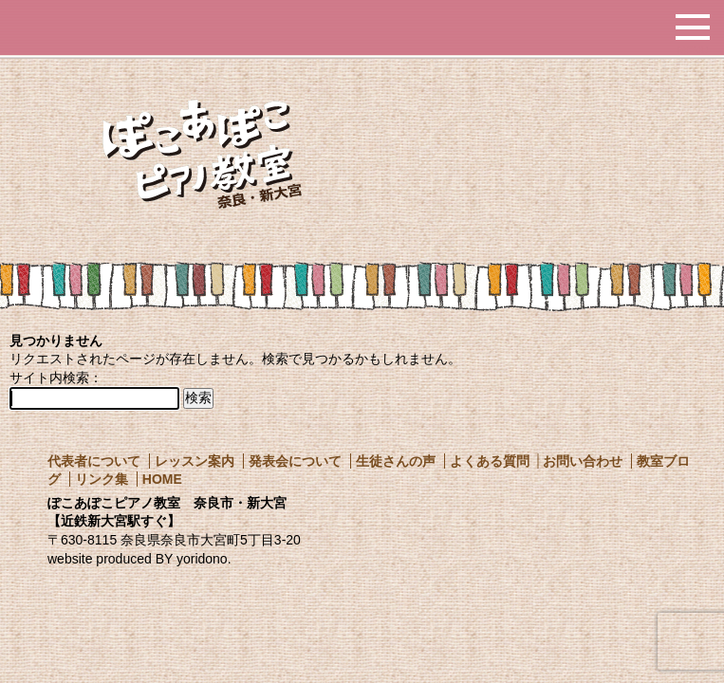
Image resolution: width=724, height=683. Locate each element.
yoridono (202, 558)
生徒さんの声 (396, 461)
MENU (693, 47)
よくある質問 (489, 461)
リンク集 (101, 479)
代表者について (93, 461)
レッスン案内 (194, 461)
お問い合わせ (582, 461)
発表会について (295, 461)
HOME (162, 479)
